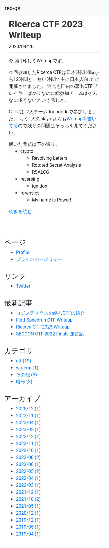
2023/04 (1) (28, 422)
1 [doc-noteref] (94, 78)
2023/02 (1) (28, 429)
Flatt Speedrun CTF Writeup (44, 320)
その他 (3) (26, 375)
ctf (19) (23, 361)
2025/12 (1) (28, 408)
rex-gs (12, 8)
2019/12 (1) (28, 520)
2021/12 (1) (28, 492)
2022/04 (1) (28, 478)
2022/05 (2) (28, 471)
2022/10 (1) (28, 450)
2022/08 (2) (28, 457)
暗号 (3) (24, 381)
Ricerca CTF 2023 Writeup (42, 327)
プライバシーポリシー (39, 259)
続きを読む (20, 211)
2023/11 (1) (28, 415)
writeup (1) (27, 368)
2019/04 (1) (28, 534)
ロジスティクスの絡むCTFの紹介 (50, 313)
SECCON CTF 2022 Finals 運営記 (50, 334)
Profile (22, 252)
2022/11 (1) (28, 443)
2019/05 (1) (28, 527)
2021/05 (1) (28, 506)
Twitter (23, 286)
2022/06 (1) (28, 464)
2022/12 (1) (28, 436)
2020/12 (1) (28, 513)
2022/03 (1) (28, 485)
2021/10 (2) (28, 499)
